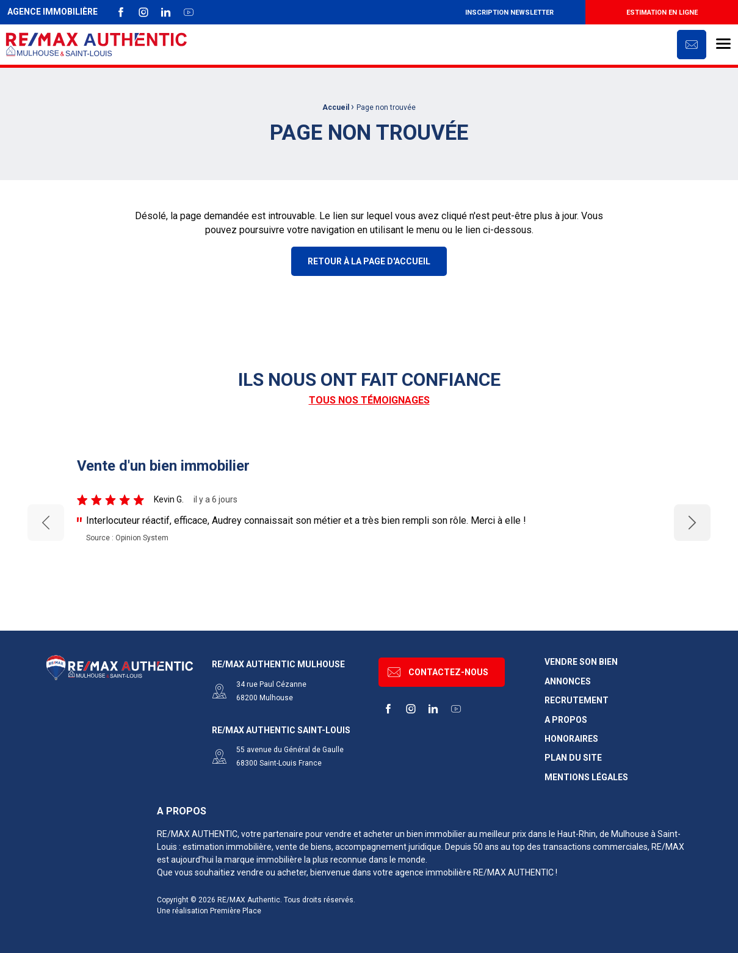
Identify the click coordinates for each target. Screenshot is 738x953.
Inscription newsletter (509, 12)
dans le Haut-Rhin (562, 834)
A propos (565, 720)
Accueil (335, 107)
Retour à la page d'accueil (369, 261)
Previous (45, 523)
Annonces (567, 681)
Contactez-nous (438, 672)
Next (692, 522)
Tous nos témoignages (369, 400)
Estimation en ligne (662, 12)
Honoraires (571, 739)
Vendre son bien (581, 662)
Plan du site (573, 758)
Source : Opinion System (127, 538)
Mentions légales (586, 777)
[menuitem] (509, 12)
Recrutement (576, 700)
